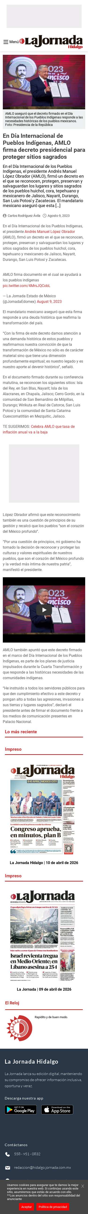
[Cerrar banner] (83, 1186)
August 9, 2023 (49, 301)
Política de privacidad (53, 1207)
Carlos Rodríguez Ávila (24, 216)
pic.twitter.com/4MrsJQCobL (26, 286)
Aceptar (26, 1207)
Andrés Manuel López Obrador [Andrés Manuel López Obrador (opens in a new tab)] (50, 231)
